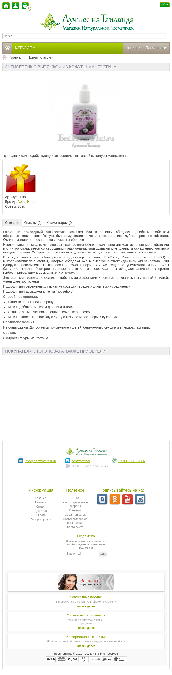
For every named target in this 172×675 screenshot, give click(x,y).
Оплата (41, 515)
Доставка (41, 511)
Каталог (25, 48)
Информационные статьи (86, 637)
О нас (75, 498)
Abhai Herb (25, 202)
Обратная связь (75, 514)
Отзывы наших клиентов (86, 615)
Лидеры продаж (40, 519)
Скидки (41, 506)
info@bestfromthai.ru (40, 461)
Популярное (156, 48)
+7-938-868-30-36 (131, 461)
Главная (40, 498)
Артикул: (11, 197)
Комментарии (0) (60, 223)
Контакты (75, 510)
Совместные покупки (86, 597)
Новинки (132, 48)
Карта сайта (75, 527)
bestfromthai (81, 461)
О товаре (12, 223)
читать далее (86, 606)
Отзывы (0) (32, 223)
